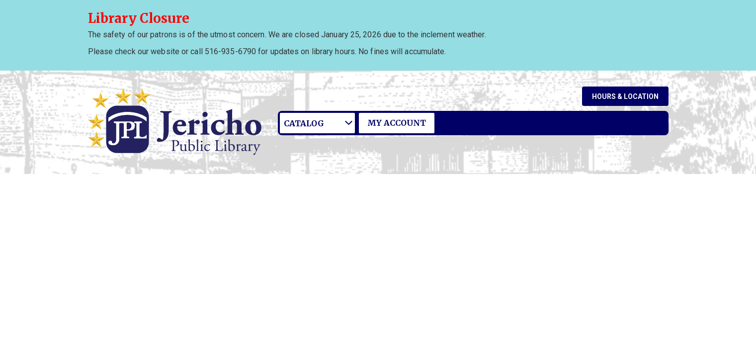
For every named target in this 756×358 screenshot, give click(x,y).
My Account (396, 123)
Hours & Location (625, 96)
